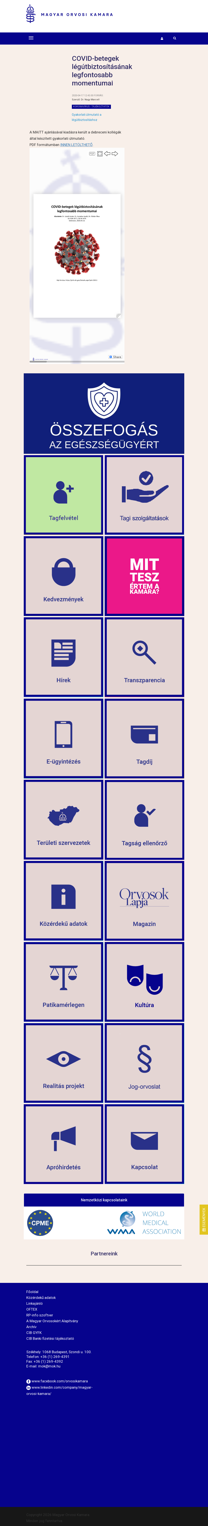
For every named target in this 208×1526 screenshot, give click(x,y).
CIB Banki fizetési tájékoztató (50, 1338)
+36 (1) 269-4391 (55, 1356)
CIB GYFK (34, 1332)
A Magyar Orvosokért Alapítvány (52, 1321)
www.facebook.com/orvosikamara (60, 1381)
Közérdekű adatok (41, 1297)
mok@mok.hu (49, 1366)
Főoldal (32, 1292)
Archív (31, 1327)
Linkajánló (34, 1303)
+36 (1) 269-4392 (48, 1361)
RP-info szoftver (39, 1315)
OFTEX (31, 1309)
